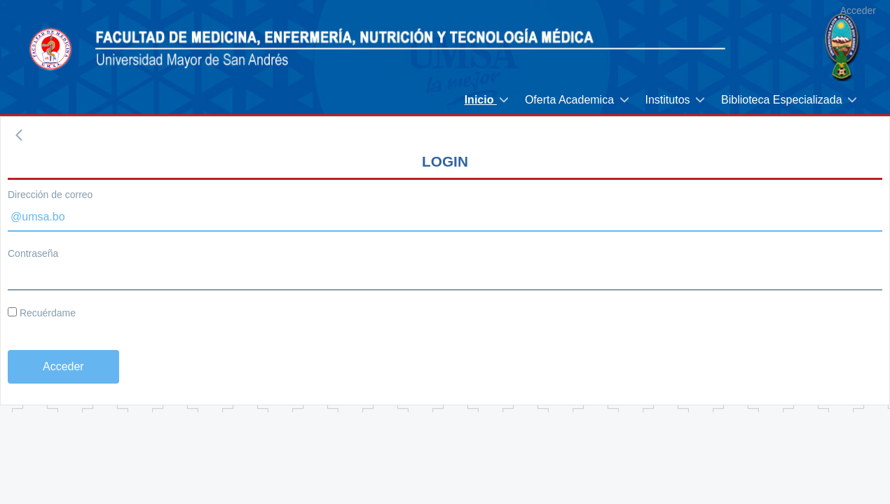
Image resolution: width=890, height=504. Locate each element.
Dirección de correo (50, 194)
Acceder (858, 10)
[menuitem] (488, 99)
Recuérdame (42, 312)
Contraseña (33, 253)
